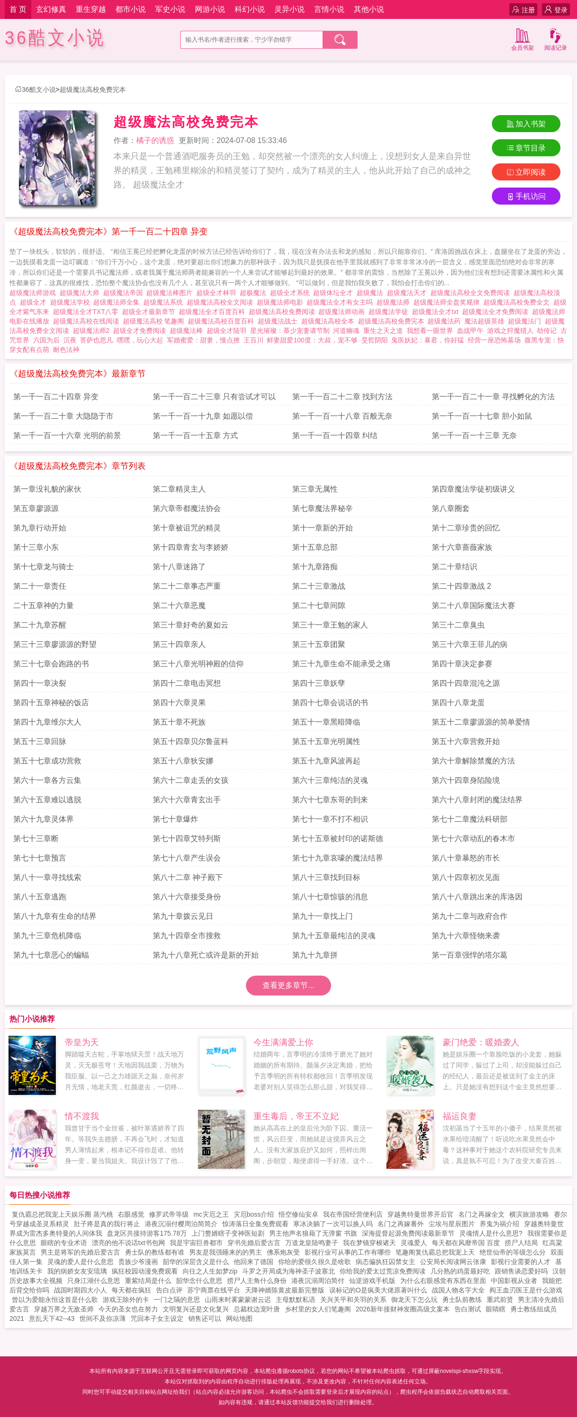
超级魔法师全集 (118, 302)
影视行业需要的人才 (521, 1261)
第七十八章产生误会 (187, 858)
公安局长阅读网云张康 (453, 1261)
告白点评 (169, 1290)
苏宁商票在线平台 (213, 1290)
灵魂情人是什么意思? (491, 1233)
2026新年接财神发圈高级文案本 (403, 1309)
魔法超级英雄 (486, 321)
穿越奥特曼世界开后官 (420, 1214)
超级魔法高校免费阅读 (284, 311)
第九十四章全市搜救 (187, 936)
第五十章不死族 (179, 722)
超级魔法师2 (93, 330)
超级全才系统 (292, 292)
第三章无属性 (315, 489)
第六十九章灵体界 (43, 819)
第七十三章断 (36, 838)
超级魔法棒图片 (171, 292)
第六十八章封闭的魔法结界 (477, 800)
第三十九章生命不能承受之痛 (341, 664)
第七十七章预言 (39, 858)
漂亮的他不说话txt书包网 (128, 1243)
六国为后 (46, 340)
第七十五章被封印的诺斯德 (337, 838)
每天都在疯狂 (131, 1290)
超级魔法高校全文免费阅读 (472, 292)
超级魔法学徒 (390, 311)
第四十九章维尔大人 (47, 722)
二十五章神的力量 (43, 605)
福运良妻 (460, 1116)
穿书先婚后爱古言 (253, 1243)
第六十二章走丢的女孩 (190, 780)
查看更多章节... (288, 985)
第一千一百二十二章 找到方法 (342, 397)
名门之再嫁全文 (481, 1214)
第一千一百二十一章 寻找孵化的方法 (493, 397)
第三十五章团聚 (318, 644)
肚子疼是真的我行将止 (107, 1224)
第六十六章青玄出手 (187, 800)
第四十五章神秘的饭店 (51, 703)
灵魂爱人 (414, 1243)
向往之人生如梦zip (210, 1271)
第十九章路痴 (315, 567)
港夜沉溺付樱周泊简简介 (181, 1224)
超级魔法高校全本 (329, 321)
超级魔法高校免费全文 (518, 302)
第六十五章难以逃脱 (47, 800)
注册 (523, 10)
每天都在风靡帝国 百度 (466, 1243)
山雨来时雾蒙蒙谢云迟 (238, 1299)
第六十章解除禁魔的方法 (473, 761)
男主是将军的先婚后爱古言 (80, 1252)
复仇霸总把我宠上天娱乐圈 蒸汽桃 (62, 1214)
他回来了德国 (253, 1261)
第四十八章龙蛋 (458, 703)
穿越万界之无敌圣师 (64, 1309)
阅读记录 (556, 38)
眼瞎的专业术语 (64, 1243)
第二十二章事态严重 (187, 586)
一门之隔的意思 (177, 1299)
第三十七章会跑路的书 (51, 664)
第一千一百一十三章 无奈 (474, 435)
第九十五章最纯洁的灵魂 (334, 936)
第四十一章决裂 (39, 683)
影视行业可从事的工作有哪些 (348, 1252)
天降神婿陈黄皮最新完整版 (284, 1290)
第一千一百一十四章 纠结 (334, 435)
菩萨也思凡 (96, 340)
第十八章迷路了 (179, 567)
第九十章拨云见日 (183, 916)
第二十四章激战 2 (461, 586)
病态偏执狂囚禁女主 (385, 1261)
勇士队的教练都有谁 (154, 1252)
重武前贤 (500, 1299)
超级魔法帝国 (125, 292)
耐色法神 (66, 349)
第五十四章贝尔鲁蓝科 (190, 741)
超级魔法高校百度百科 (223, 321)
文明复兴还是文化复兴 (196, 1309)
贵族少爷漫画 (138, 1261)
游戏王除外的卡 (126, 1299)
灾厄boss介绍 (254, 1214)
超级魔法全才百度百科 (214, 311)
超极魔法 (255, 292)
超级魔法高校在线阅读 (88, 321)
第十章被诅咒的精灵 (187, 528)
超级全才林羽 (218, 292)
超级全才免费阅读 (141, 330)
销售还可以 (204, 1318)
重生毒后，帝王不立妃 (296, 1116)
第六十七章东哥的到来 (330, 800)
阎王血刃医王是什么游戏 (526, 1290)
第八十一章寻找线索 (47, 877)
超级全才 (35, 302)
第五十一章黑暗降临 (326, 722)
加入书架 (526, 124)
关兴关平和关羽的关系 (353, 1299)
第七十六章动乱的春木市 (473, 838)
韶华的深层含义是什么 (196, 1261)
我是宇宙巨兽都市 (196, 1243)
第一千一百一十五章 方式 (195, 435)
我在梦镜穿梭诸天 (369, 1243)
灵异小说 (289, 9)
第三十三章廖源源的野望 (54, 644)
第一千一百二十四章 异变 (55, 397)
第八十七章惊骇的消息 (330, 897)
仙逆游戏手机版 (372, 1280)
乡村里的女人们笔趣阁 (318, 1309)
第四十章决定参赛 (462, 664)
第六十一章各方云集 (47, 780)
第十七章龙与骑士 (43, 567)
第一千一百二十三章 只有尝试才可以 (214, 397)
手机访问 (526, 196)
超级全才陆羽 (228, 330)
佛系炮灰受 (283, 1252)
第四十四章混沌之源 (466, 683)
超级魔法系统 (165, 302)
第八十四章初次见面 (466, 877)
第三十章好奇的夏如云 (190, 625)
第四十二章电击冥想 (187, 683)
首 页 (17, 9)
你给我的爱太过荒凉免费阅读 (383, 1271)
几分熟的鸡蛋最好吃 (460, 1271)
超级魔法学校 (72, 302)
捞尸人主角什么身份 (257, 1280)
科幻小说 (250, 9)
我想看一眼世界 (430, 330)
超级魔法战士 (279, 321)
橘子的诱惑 (155, 140)
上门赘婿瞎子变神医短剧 (228, 1233)
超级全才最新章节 (150, 311)
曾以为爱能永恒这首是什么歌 (55, 1299)
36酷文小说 (55, 37)
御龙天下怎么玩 (414, 1299)
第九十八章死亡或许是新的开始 (206, 955)
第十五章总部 (315, 547)
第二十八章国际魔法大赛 (473, 605)
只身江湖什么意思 (93, 1280)
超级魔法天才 (408, 292)
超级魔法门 (526, 321)
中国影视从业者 (514, 1280)
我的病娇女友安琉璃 (77, 1271)
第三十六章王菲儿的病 (469, 644)
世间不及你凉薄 (102, 1318)
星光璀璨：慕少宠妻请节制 (290, 330)
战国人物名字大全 (458, 1290)
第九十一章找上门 (322, 916)
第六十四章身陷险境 (466, 780)
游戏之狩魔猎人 (510, 330)
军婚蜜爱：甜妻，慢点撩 (203, 340)
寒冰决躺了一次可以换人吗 (333, 1224)
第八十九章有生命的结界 (54, 916)
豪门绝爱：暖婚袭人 (481, 1042)
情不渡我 (82, 1116)
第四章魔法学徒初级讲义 (473, 489)
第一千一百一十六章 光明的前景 (67, 435)
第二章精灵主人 (179, 489)
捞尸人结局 (521, 1243)
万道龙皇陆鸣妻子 (311, 1243)
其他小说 (369, 9)
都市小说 (130, 9)
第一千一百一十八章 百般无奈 (342, 416)
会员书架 (522, 38)
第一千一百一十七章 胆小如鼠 (482, 416)
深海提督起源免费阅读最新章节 (408, 1233)
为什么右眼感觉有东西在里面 (443, 1280)
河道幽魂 (346, 330)
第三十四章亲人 (179, 644)
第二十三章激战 (318, 586)
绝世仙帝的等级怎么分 (513, 1252)
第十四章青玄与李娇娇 (190, 547)
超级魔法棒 (188, 330)
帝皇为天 (82, 1042)
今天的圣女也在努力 (128, 1309)
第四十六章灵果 (179, 703)
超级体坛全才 (335, 292)
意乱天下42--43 (51, 1318)
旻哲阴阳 (374, 340)
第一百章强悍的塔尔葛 (469, 955)
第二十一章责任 (39, 586)
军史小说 (170, 9)
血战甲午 (470, 330)
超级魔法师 (394, 302)
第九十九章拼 (315, 955)
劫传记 (547, 330)
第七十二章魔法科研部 (469, 819)
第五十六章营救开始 (466, 741)
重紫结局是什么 (148, 1280)
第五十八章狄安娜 (183, 761)
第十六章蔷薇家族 (462, 547)
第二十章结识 (454, 567)
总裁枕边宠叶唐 (257, 1309)
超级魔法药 (446, 321)
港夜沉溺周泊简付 (317, 1280)
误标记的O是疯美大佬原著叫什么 (378, 1290)
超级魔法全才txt (437, 311)
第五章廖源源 (36, 508)
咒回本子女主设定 (157, 1318)
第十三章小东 (36, 547)
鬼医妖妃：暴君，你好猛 (427, 340)
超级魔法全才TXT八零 (87, 311)
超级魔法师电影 (282, 302)
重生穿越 (91, 9)
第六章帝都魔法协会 (187, 508)
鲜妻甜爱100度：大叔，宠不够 (312, 340)
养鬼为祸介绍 (499, 1224)
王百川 (253, 340)
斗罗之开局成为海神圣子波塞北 (288, 1271)
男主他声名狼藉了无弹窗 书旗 (313, 1233)
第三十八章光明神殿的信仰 (198, 664)
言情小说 (329, 9)
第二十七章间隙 (318, 605)
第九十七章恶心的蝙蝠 (51, 955)
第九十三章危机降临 (47, 936)
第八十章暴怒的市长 (466, 858)
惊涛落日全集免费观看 (255, 1224)
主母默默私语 (295, 1299)
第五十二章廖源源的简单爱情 (481, 722)
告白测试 (468, 1309)
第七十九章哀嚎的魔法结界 (337, 858)
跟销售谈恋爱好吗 (521, 1271)
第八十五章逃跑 (39, 897)
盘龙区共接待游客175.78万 (147, 1233)
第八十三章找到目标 (326, 877)
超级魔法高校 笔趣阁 (155, 321)
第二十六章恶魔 (179, 605)
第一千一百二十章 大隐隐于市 (63, 416)
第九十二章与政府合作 (469, 916)
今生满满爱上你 (283, 1042)
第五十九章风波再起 (326, 761)
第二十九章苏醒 (39, 625)
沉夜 (70, 340)
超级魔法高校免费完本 (93, 89)
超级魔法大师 (81, 292)
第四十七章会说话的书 (330, 703)
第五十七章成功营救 (47, 761)
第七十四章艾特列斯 (187, 838)
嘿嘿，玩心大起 (140, 340)
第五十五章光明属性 (326, 741)
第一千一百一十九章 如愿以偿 (203, 416)
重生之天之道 (383, 330)
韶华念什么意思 (199, 1280)
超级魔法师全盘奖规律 (448, 302)
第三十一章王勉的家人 (330, 625)
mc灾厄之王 (211, 1214)
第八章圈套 (451, 508)
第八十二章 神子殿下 (188, 877)
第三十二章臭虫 (458, 625)
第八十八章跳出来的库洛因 (477, 897)
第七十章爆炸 (175, 819)
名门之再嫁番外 (400, 1224)
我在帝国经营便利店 (353, 1214)
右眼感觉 (131, 1214)
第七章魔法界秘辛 (322, 508)
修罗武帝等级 (169, 1214)
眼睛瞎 (496, 1309)
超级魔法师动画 (343, 311)
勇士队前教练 (462, 1299)
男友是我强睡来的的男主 (225, 1252)
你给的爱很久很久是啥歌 (314, 1261)
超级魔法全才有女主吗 (341, 302)
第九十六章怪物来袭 (466, 936)
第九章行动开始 (39, 528)
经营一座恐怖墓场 (494, 340)
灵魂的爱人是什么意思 (80, 1261)
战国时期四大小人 (80, 1290)
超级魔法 (372, 292)
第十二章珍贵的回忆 (466, 528)
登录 (556, 10)
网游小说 (210, 9)
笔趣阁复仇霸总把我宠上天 (435, 1252)
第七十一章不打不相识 (330, 819)
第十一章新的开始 (322, 528)
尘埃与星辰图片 (451, 1224)
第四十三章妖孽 (318, 683)
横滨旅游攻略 (529, 1214)
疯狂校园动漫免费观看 (145, 1271)
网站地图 (239, 1318)
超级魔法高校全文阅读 (222, 302)
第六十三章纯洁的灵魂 (330, 780)
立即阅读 (526, 172)
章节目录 (526, 148)
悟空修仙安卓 (298, 1214)
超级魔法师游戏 (34, 292)
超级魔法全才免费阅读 (497, 311)
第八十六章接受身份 (187, 897)
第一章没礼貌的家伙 (47, 489)
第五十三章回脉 (39, 741)
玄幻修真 (51, 9)
